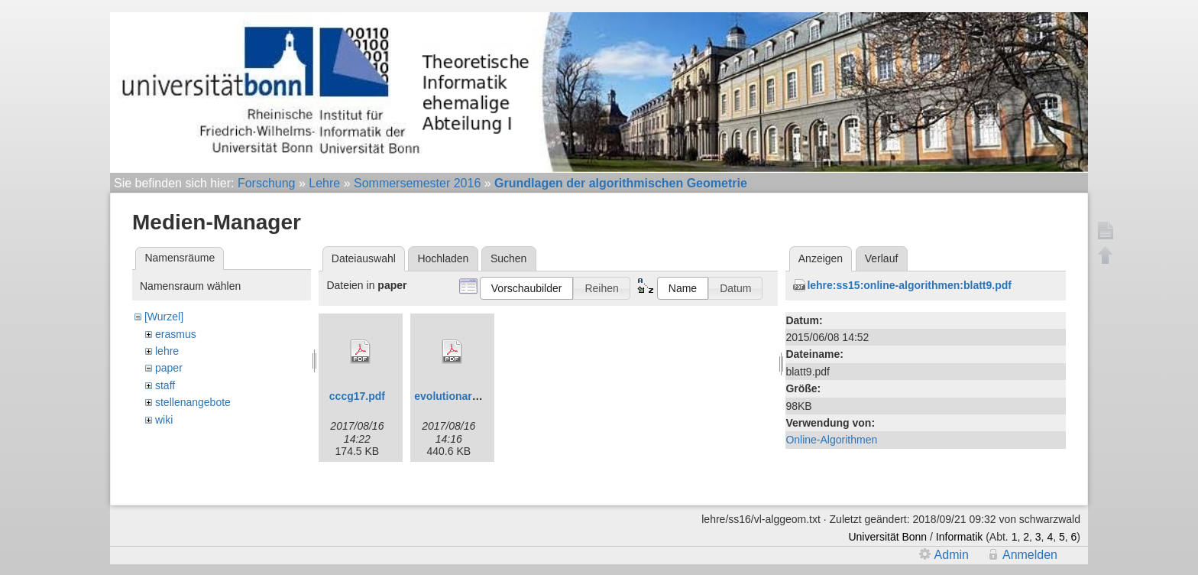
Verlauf (881, 258)
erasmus (175, 334)
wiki (164, 420)
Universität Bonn (887, 531)
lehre (167, 351)
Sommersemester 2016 (417, 183)
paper (169, 368)
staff (165, 385)
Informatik (959, 531)
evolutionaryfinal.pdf (467, 396)
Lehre (324, 183)
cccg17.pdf (357, 396)
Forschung (267, 183)
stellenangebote (193, 402)
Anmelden (1029, 548)
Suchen (508, 258)
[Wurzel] (163, 316)
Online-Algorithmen (831, 440)
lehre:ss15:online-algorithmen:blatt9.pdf (909, 285)
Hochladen (442, 258)
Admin (951, 548)
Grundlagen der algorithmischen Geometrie (620, 183)
